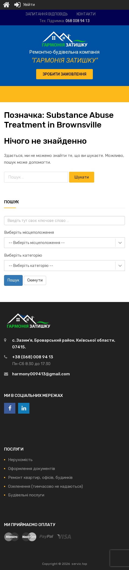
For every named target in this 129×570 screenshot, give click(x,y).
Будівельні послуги (26, 495)
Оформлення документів (31, 468)
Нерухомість (20, 459)
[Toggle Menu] (122, 91)
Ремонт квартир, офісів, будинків (40, 477)
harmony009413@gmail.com (41, 374)
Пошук (13, 280)
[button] (64, 74)
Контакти (86, 14)
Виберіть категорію (23, 255)
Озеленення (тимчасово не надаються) (45, 486)
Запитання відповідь (47, 14)
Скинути (35, 280)
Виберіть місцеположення (29, 232)
